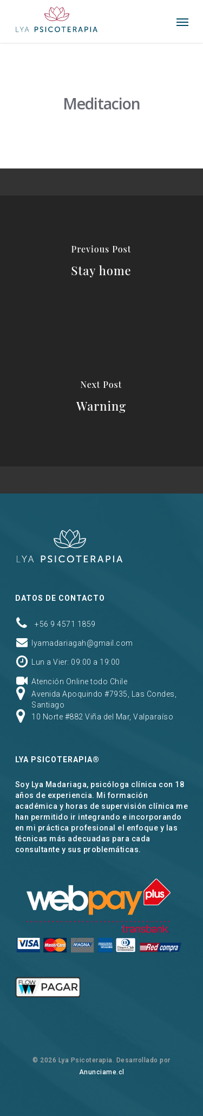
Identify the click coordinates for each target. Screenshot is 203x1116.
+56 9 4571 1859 (65, 624)
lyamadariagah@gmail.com (82, 643)
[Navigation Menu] (182, 21)
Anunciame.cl (102, 1072)
